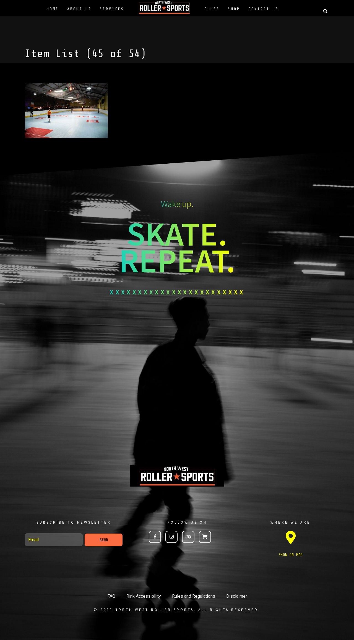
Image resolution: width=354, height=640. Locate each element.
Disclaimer (236, 596)
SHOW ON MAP (290, 555)
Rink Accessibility (143, 596)
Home (53, 9)
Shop (234, 9)
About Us (79, 9)
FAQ (111, 596)
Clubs (212, 9)
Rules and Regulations (193, 596)
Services (112, 9)
